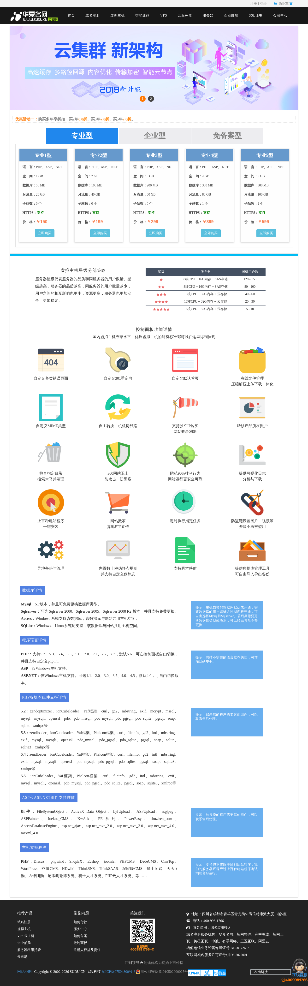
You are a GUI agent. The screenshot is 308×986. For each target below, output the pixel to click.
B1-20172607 (240, 948)
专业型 (82, 136)
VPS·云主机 (25, 936)
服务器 (208, 15)
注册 (253, 4)
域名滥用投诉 (221, 927)
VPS (163, 15)
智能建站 (142, 15)
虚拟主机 (117, 15)
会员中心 (280, 15)
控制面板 (80, 943)
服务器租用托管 (29, 950)
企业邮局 (24, 943)
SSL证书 (256, 15)
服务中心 (80, 929)
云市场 (22, 957)
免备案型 (227, 135)
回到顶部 (134, 963)
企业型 (155, 135)
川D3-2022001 (237, 955)
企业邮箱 (231, 15)
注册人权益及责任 (87, 950)
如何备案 (80, 936)
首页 (71, 15)
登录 (263, 4)
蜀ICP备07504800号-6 (119, 972)
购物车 (284, 4)
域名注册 (92, 15)
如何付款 (80, 922)
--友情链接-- (261, 972)
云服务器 (185, 15)
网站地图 (24, 972)
